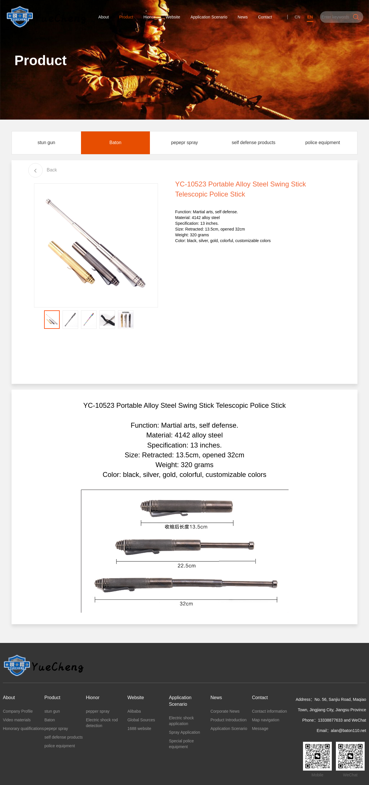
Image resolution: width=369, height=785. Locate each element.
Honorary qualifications (23, 730)
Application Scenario (209, 17)
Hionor (149, 17)
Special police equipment (181, 745)
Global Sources (141, 721)
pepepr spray (184, 144)
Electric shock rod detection (102, 724)
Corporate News (225, 713)
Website (173, 17)
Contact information (269, 713)
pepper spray (98, 713)
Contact (265, 17)
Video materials (17, 721)
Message (260, 730)
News (243, 17)
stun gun (46, 144)
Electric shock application (181, 722)
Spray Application (184, 733)
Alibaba (134, 713)
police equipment (322, 144)
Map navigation (265, 721)
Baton (115, 144)
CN (297, 17)
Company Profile (18, 713)
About (103, 17)
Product (126, 17)
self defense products (254, 144)
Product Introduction (228, 721)
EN (310, 17)
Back (42, 171)
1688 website (139, 730)
